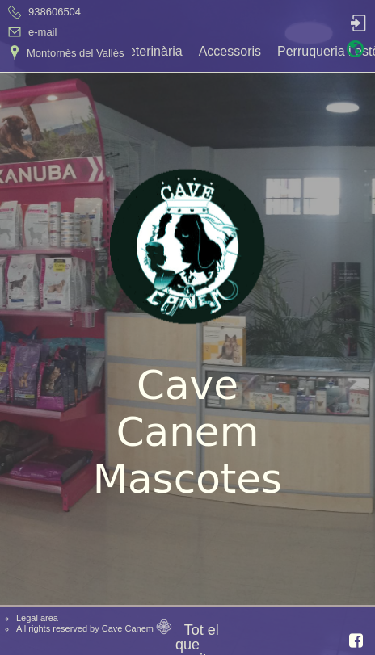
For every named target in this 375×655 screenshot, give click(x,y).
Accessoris (230, 51)
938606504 (54, 12)
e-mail (42, 32)
